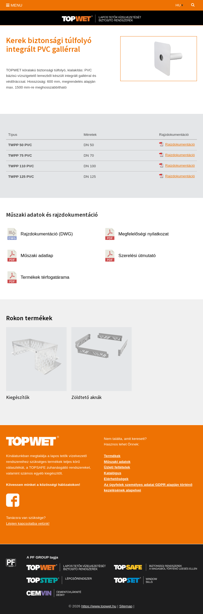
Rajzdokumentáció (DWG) (47, 233)
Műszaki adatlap (37, 255)
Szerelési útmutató (137, 255)
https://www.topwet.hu (98, 606)
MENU (14, 5)
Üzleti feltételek (117, 467)
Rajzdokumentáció (180, 144)
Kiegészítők (17, 397)
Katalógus (112, 473)
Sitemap (125, 606)
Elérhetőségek (116, 479)
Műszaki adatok (117, 462)
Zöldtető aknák (86, 397)
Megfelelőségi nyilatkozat (143, 233)
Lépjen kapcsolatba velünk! (27, 523)
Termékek (112, 456)
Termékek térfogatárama (45, 277)
